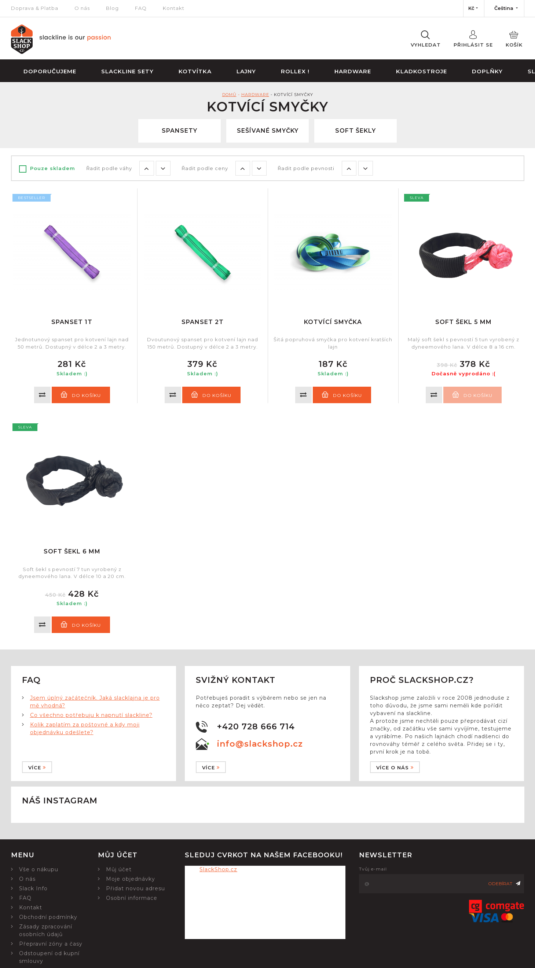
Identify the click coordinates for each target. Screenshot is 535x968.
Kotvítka (195, 71)
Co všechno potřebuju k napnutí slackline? (91, 715)
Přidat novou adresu (135, 888)
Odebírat (504, 883)
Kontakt (173, 8)
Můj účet (119, 869)
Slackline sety (127, 71)
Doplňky (487, 71)
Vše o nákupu (38, 869)
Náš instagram (60, 801)
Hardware (352, 71)
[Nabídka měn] (473, 8)
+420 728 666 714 (256, 727)
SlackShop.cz (218, 869)
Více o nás (395, 767)
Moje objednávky (130, 879)
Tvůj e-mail (373, 869)
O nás (82, 8)
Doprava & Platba (34, 8)
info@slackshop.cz (260, 744)
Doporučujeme (49, 71)
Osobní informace (131, 898)
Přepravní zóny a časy (51, 944)
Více (37, 767)
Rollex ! (295, 71)
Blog (112, 8)
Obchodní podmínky (48, 917)
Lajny (246, 71)
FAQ (141, 8)
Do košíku (81, 394)
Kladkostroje (421, 71)
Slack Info (33, 888)
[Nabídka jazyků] (504, 8)
